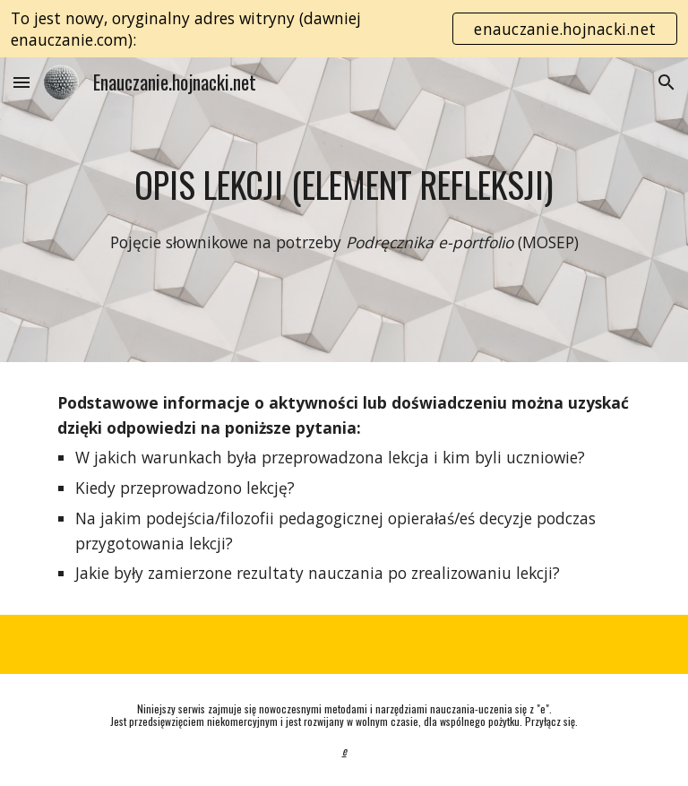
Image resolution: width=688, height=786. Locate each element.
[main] (343, 184)
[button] (21, 82)
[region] (344, 28)
